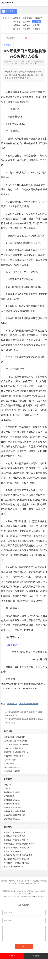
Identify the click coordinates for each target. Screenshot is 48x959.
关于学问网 (12, 883)
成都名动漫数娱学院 (12, 771)
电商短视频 (27, 18)
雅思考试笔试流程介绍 (13, 851)
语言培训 (16, 18)
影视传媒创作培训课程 (13, 807)
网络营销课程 (9, 796)
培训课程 (12, 881)
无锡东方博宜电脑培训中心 (14, 756)
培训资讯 (28, 881)
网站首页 (4, 881)
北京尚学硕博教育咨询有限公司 (16, 745)
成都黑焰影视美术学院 (13, 767)
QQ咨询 (36, 956)
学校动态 (43, 881)
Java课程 (7, 788)
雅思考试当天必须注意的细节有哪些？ (19, 855)
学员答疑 (36, 881)
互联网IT (38, 18)
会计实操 (7, 785)
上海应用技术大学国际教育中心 (16, 752)
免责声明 (36, 883)
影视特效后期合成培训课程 (14, 811)
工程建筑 (36, 29)
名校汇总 (20, 881)
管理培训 (36, 25)
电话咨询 (12, 956)
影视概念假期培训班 (12, 800)
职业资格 (36, 22)
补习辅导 (16, 22)
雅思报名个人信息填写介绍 (14, 836)
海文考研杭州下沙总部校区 (14, 737)
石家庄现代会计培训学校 (13, 748)
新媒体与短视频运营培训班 (14, 815)
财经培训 (26, 29)
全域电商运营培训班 (12, 819)
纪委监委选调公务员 (28, 704)
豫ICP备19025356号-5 (26, 894)
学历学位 (26, 25)
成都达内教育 (9, 764)
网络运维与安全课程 (12, 792)
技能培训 (26, 22)
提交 (24, 946)
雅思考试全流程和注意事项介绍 (16, 859)
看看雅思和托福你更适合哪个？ (16, 840)
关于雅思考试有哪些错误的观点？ (17, 863)
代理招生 (21, 883)
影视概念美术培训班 (12, 804)
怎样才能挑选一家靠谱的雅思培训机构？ (20, 844)
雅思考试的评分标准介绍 (13, 867)
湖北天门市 (12, 704)
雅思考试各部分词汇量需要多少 (16, 848)
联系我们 (29, 883)
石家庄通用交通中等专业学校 (15, 741)
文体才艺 (16, 29)
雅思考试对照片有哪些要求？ (15, 832)
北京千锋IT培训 (10, 760)
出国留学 (16, 25)
